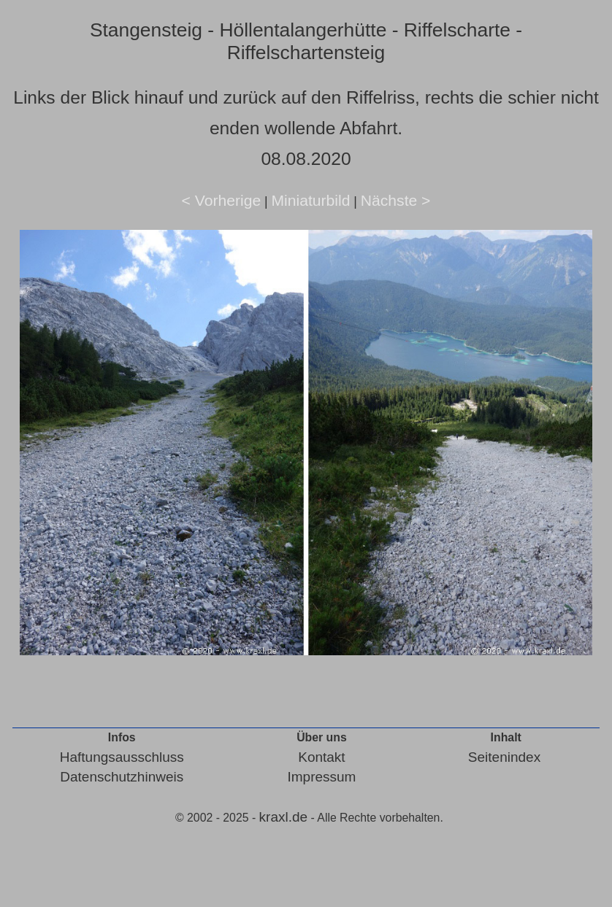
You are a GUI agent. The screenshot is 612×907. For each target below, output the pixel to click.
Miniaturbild (310, 200)
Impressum (321, 776)
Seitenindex (504, 757)
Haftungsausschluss (122, 757)
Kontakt (321, 757)
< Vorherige (221, 200)
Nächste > (396, 200)
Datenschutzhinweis (121, 776)
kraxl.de (283, 817)
